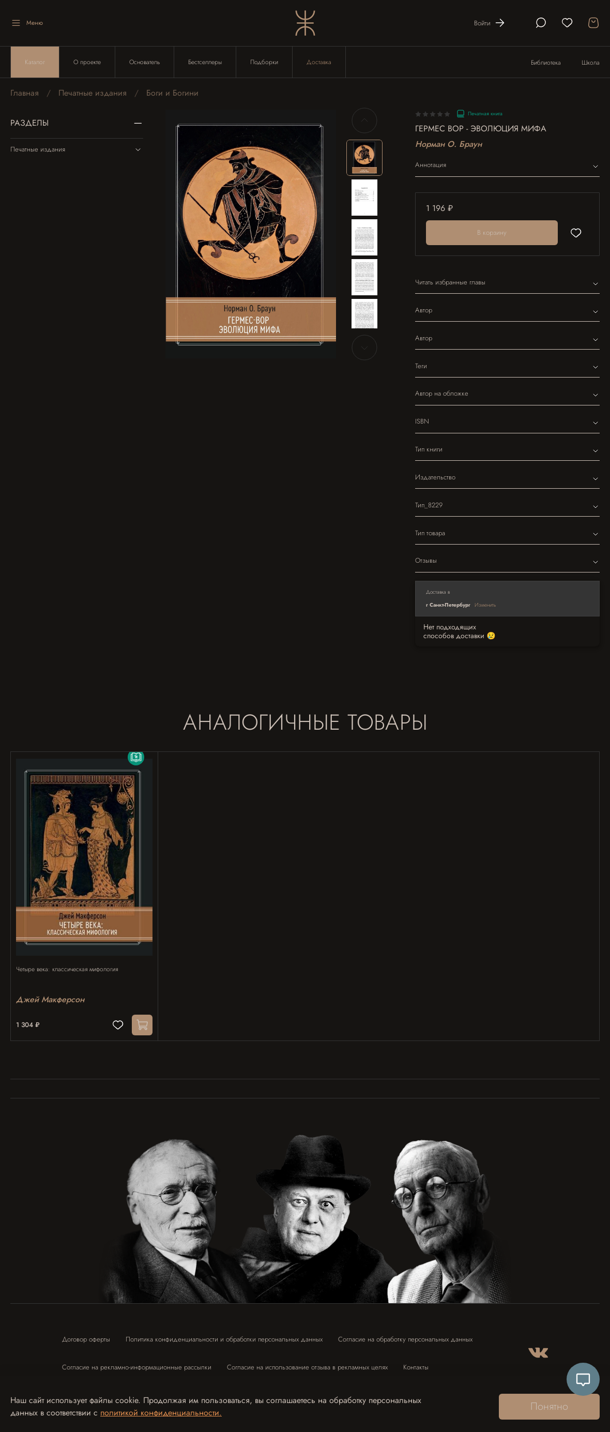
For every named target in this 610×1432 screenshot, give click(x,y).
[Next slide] (364, 347)
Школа (591, 62)
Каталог (35, 62)
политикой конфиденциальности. (161, 1413)
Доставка (319, 62)
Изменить (485, 605)
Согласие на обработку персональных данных (405, 1334)
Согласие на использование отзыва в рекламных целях (307, 1362)
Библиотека (546, 62)
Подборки (264, 62)
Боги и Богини (172, 93)
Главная (24, 93)
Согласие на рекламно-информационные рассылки (136, 1362)
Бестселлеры (205, 62)
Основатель (144, 62)
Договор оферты (86, 1334)
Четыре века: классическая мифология (72, 959)
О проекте (87, 62)
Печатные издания (92, 93)
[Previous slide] (364, 120)
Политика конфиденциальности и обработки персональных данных (224, 1334)
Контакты (416, 1362)
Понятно (549, 1406)
